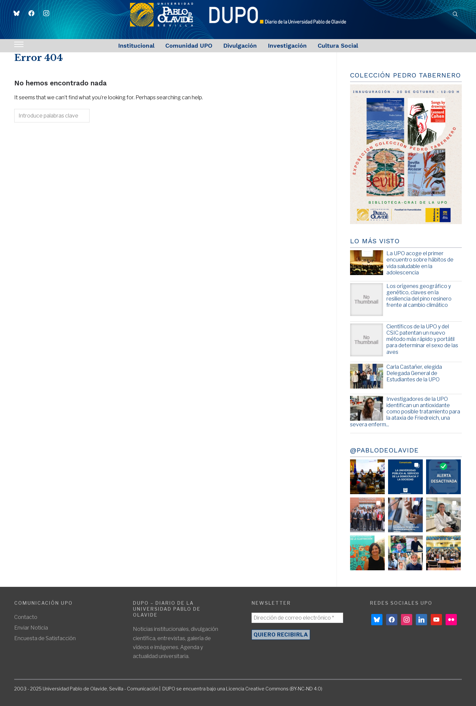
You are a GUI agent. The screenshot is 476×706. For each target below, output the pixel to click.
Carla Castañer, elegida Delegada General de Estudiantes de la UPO (414, 373)
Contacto (25, 617)
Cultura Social (338, 45)
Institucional (136, 45)
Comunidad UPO (188, 45)
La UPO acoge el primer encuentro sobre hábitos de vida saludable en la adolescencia (420, 263)
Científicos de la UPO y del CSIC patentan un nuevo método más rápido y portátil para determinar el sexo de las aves (422, 339)
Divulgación (240, 45)
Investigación (287, 45)
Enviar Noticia (31, 628)
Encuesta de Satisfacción (45, 638)
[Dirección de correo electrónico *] (297, 618)
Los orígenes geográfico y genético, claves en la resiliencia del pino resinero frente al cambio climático (419, 295)
